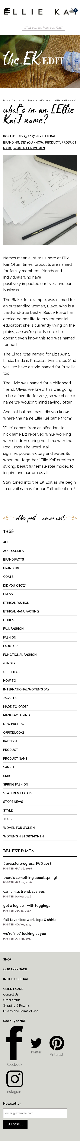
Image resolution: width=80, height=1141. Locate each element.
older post (26, 518)
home (6, 100)
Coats (8, 577)
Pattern (10, 741)
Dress (8, 594)
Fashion (9, 637)
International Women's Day (26, 689)
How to (9, 680)
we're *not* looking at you (24, 934)
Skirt (7, 776)
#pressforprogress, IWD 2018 (27, 864)
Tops (7, 819)
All (6, 542)
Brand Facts (13, 559)
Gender (9, 663)
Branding (11, 142)
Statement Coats (17, 793)
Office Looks (14, 732)
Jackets (9, 698)
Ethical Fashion (16, 603)
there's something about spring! (30, 878)
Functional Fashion (20, 654)
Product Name (15, 758)
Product (52, 142)
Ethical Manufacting (21, 611)
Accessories (13, 551)
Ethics (8, 620)
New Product (14, 724)
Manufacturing (16, 715)
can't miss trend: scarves (24, 892)
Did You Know (32, 142)
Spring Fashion (15, 784)
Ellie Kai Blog (23, 100)
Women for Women (29, 148)
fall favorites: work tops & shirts (29, 920)
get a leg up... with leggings (26, 906)
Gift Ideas (11, 672)
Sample (9, 767)
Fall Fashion (13, 628)
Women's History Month (23, 836)
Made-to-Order (15, 706)
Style (8, 810)
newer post (53, 518)
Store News (13, 801)
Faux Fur (10, 646)
